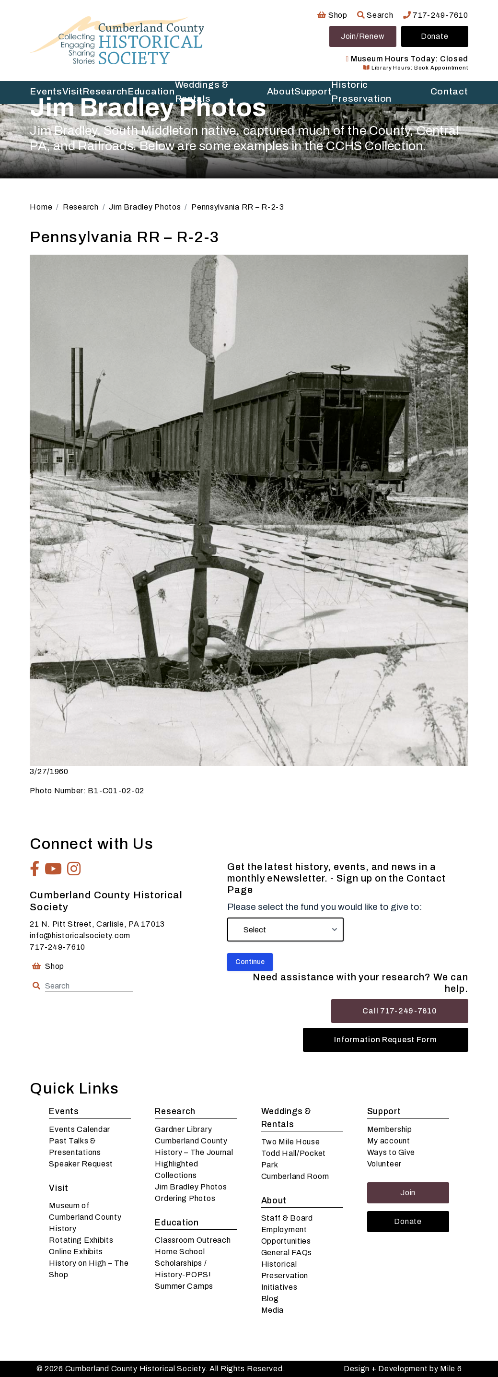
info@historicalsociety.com (80, 935)
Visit (59, 1188)
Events (64, 1111)
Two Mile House (290, 1142)
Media (272, 1310)
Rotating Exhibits (81, 1240)
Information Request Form (385, 1040)
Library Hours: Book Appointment (415, 68)
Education (176, 1222)
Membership (389, 1129)
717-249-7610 (435, 15)
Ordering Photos (185, 1198)
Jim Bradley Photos (191, 1187)
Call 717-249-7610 (399, 1011)
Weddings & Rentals (286, 1118)
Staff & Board (287, 1218)
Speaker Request (81, 1164)
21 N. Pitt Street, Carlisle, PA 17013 (97, 924)
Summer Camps (184, 1286)
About (274, 1200)
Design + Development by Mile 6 (403, 1369)
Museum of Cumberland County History (85, 1217)
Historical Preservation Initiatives (285, 1275)
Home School (180, 1252)
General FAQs (287, 1252)
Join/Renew (362, 36)
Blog (270, 1299)
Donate (434, 36)
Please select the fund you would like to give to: (324, 907)
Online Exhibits (76, 1252)
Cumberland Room (295, 1176)
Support (384, 1111)
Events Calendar (79, 1129)
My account (388, 1141)
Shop (332, 15)
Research (175, 1111)
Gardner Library (183, 1129)
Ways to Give (391, 1152)
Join (408, 1193)
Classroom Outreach (193, 1240)
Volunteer (384, 1164)
